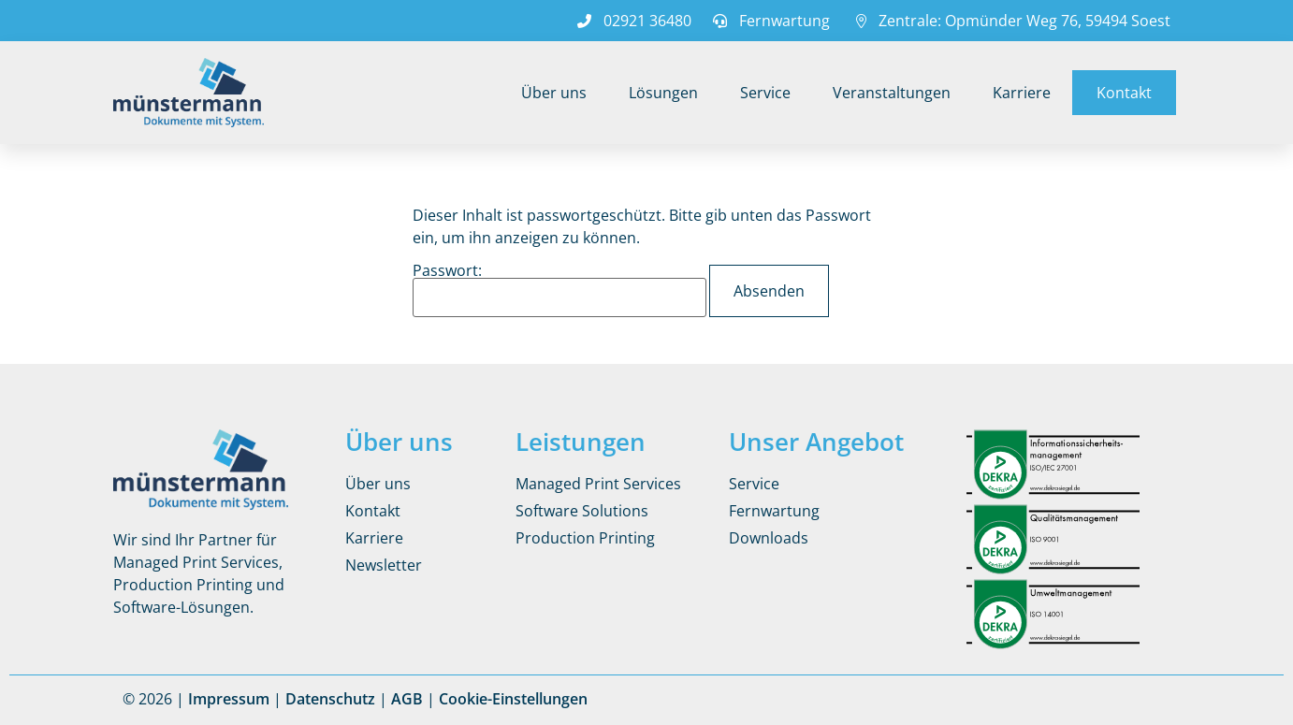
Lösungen (663, 92)
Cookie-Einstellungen (513, 699)
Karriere (1022, 92)
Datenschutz (330, 699)
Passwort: (559, 290)
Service (765, 92)
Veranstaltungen (892, 92)
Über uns (554, 92)
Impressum (228, 699)
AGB (407, 699)
